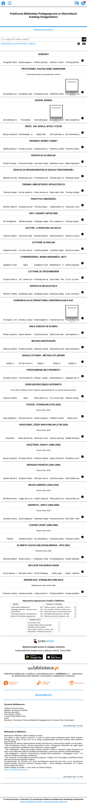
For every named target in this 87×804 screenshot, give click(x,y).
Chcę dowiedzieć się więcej (31, 802)
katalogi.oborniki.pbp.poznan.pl (16, 769)
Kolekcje (31, 43)
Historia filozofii (15, 611)
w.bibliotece (62, 674)
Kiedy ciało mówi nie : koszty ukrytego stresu (58, 611)
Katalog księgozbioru (43, 30)
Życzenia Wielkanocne (14, 704)
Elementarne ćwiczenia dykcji (37, 627)
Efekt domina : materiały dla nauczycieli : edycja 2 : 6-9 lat (45, 631)
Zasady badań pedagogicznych (20, 607)
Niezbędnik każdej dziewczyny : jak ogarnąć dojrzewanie (62, 614)
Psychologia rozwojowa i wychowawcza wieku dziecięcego (28, 614)
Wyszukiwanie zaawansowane (14, 43)
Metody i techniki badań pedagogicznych (23, 616)
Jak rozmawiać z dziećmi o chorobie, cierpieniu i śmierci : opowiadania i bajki (51, 629)
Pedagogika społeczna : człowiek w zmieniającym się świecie (29, 609)
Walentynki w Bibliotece (15, 732)
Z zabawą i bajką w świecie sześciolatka (40, 625)
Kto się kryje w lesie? (34, 622)
